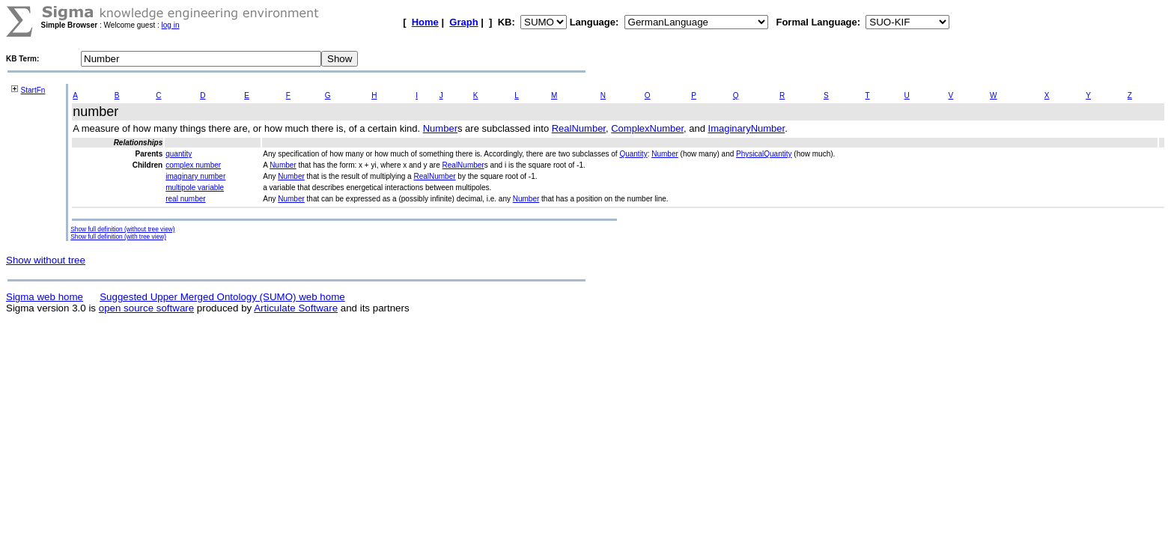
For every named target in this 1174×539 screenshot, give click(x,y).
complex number (193, 165)
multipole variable (194, 187)
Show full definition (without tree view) (122, 229)
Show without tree (45, 260)
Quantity (633, 154)
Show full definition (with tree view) (118, 236)
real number (185, 199)
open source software (146, 308)
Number (440, 128)
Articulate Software (296, 308)
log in (171, 25)
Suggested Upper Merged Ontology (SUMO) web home (222, 296)
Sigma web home (44, 296)
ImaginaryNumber (746, 128)
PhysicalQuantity (763, 154)
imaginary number (195, 176)
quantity (178, 154)
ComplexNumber (647, 128)
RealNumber (579, 128)
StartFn (33, 90)
